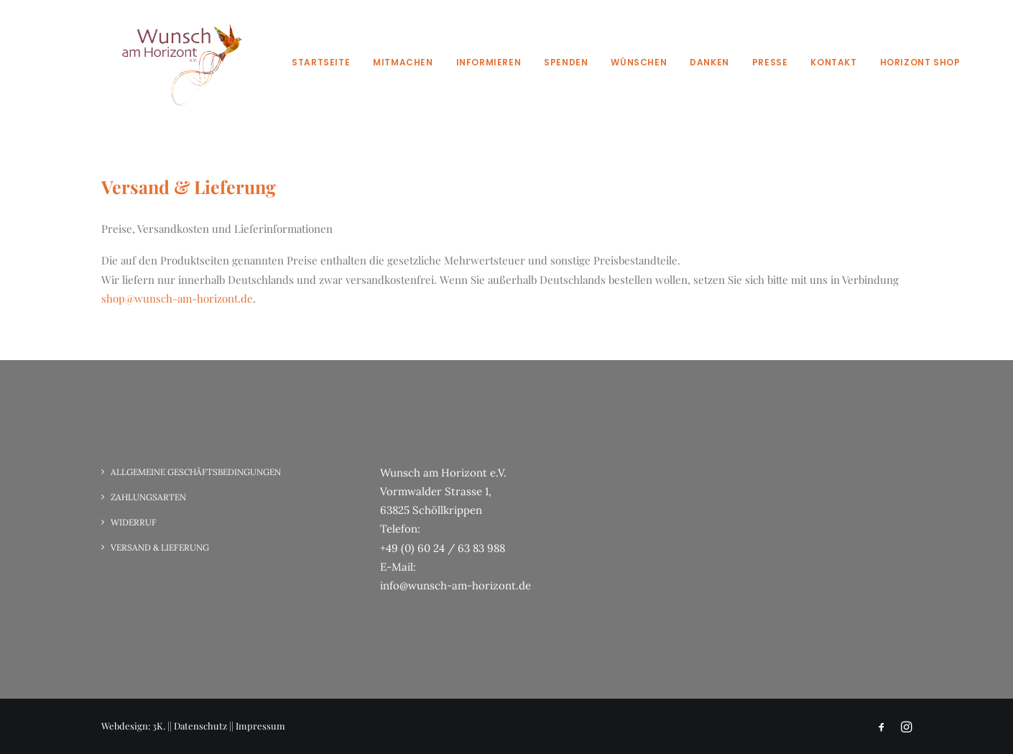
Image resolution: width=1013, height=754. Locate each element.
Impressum (260, 725)
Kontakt (833, 62)
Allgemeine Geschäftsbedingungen (196, 471)
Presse (770, 62)
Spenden (566, 62)
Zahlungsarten (148, 497)
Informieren (489, 62)
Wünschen (639, 62)
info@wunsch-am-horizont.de (455, 585)
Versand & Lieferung (160, 547)
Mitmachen (403, 62)
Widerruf (134, 522)
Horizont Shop (920, 62)
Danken (709, 62)
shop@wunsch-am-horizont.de (177, 298)
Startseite (321, 62)
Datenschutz (200, 725)
